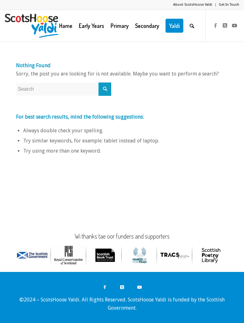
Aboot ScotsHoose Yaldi (192, 5)
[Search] (191, 26)
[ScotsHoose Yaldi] (31, 26)
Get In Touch (229, 5)
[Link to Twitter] (225, 25)
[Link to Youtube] (234, 25)
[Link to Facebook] (215, 25)
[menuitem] (193, 4)
